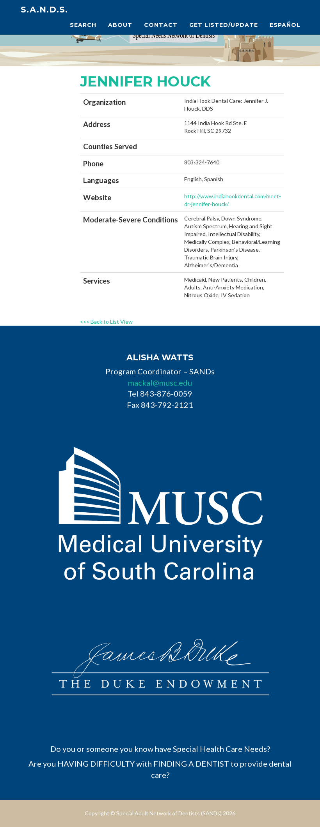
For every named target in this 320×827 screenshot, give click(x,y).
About (120, 24)
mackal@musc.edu (160, 382)
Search (83, 24)
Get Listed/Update (223, 24)
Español (285, 24)
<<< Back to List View (106, 321)
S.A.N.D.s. (44, 9)
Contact (161, 24)
